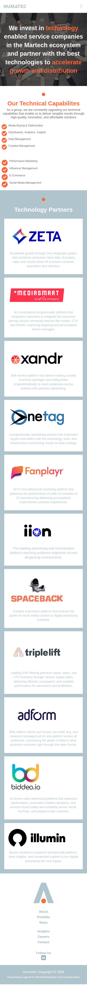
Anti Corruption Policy (69, 977)
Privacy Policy (14, 977)
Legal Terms (29, 977)
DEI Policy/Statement (46, 977)
